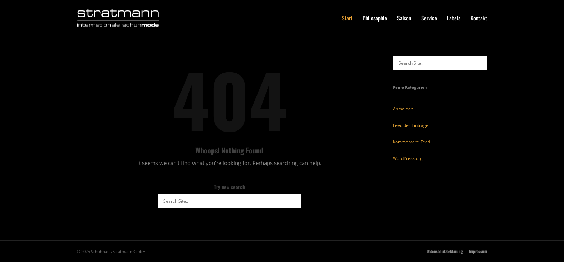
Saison (404, 18)
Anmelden (403, 109)
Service (429, 18)
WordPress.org (408, 158)
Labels (453, 18)
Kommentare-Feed (411, 142)
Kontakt (478, 18)
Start (347, 18)
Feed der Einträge (410, 125)
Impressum (478, 251)
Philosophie (375, 18)
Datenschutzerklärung (445, 251)
